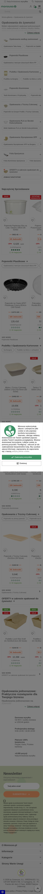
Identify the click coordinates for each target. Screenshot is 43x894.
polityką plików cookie (20, 451)
